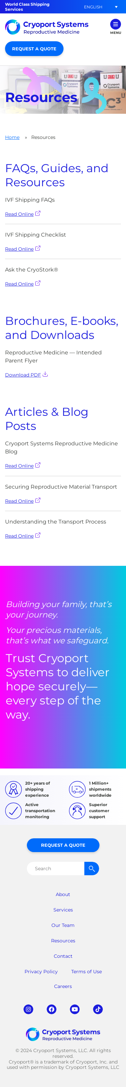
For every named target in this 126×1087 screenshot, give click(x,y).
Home (12, 137)
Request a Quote (34, 48)
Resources (63, 941)
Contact (63, 956)
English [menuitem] (93, 6)
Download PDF (26, 375)
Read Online (22, 214)
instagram (28, 1009)
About (63, 894)
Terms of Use (86, 972)
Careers (63, 986)
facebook (51, 1009)
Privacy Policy (41, 972)
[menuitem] (93, 7)
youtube (75, 1009)
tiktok (98, 1009)
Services (63, 910)
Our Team (63, 925)
